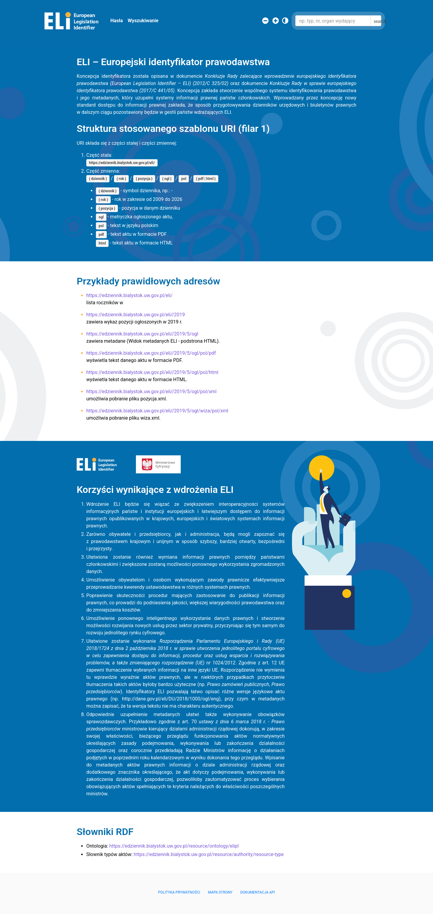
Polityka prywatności (179, 892)
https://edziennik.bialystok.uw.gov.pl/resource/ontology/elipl (173, 846)
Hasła (116, 20)
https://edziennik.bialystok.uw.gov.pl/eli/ (129, 295)
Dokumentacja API (257, 892)
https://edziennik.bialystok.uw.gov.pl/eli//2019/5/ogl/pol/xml (151, 391)
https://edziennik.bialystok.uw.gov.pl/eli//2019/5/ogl (142, 334)
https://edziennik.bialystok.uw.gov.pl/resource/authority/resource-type (209, 854)
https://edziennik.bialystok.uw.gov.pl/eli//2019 (135, 314)
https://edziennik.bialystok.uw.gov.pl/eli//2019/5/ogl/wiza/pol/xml (157, 411)
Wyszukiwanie (143, 20)
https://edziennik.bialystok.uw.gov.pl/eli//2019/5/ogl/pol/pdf (151, 353)
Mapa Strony (220, 892)
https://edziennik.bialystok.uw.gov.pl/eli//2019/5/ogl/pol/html (152, 372)
